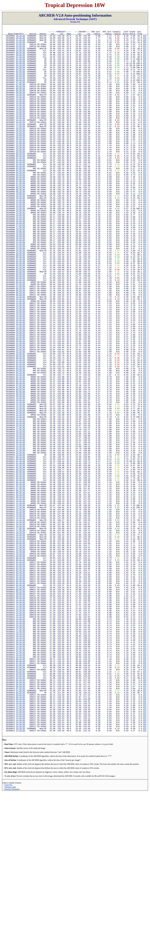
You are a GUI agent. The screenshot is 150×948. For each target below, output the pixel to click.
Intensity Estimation (12, 945)
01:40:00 (20, 560)
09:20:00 (20, 104)
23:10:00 (20, 423)
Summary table (10, 943)
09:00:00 (20, 719)
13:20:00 (20, 125)
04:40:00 (20, 452)
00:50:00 (20, 61)
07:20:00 (20, 94)
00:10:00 (20, 552)
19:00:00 (20, 277)
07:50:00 (20, 97)
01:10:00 (20, 557)
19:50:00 (20, 158)
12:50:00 (20, 122)
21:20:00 (20, 43)
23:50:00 (20, 55)
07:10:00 (20, 588)
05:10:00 (20, 454)
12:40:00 (20, 493)
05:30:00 (20, 701)
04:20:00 (20, 79)
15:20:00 (20, 135)
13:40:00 (20, 498)
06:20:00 (20, 89)
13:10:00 (20, 495)
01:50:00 (20, 66)
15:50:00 (20, 138)
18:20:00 (20, 151)
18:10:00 (20, 521)
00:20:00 (20, 58)
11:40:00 (20, 488)
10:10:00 (20, 603)
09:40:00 (20, 601)
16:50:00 (20, 143)
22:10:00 (20, 418)
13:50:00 (20, 251)
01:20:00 (20, 63)
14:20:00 (20, 130)
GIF (144, 37)
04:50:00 (20, 81)
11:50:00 (20, 117)
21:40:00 (20, 539)
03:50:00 (20, 76)
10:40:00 (20, 606)
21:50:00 (20, 45)
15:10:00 (20, 506)
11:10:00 (20, 609)
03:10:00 (20, 73)
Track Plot (8, 941)
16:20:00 (20, 140)
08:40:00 (20, 596)
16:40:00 (20, 513)
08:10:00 (20, 593)
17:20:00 (20, 145)
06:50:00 (20, 91)
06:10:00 (20, 459)
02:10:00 (20, 439)
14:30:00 (20, 627)
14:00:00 (20, 127)
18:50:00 (20, 153)
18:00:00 (20, 395)
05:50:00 (20, 86)
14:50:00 (20, 133)
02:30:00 (20, 565)
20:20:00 (20, 37)
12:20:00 (20, 120)
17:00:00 (20, 640)
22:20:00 (20, 48)
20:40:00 (20, 534)
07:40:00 (20, 591)
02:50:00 (20, 71)
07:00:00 (20, 215)
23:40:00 (20, 549)
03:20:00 (20, 197)
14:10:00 (20, 501)
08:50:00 (20, 102)
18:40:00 (20, 524)
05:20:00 (20, 84)
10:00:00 (20, 230)
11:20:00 (20, 115)
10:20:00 (20, 109)
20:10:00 (20, 531)
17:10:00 (20, 516)
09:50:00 (20, 107)
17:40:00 (20, 519)
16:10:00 (20, 511)
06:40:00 (20, 585)
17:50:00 (20, 148)
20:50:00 (20, 40)
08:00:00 (20, 714)
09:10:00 (20, 598)
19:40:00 (20, 529)
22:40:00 (20, 544)
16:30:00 (20, 637)
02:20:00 (20, 68)
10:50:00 (20, 112)
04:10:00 (20, 449)
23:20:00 (20, 53)
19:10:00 (20, 526)
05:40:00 (20, 457)
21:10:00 (20, 537)
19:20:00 (20, 156)
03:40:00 (20, 570)
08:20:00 (20, 99)
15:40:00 (20, 508)
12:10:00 (20, 490)
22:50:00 (20, 50)
